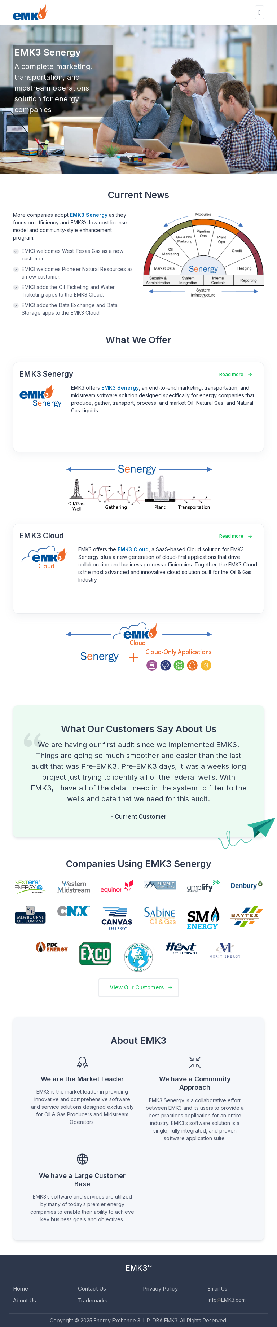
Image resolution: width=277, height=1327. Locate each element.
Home (20, 1288)
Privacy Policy (160, 1288)
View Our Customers (137, 987)
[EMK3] (30, 12)
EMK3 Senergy (46, 373)
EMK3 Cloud (41, 535)
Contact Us (92, 1288)
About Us (24, 1300)
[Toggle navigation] (259, 12)
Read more (231, 374)
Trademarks (92, 1300)
